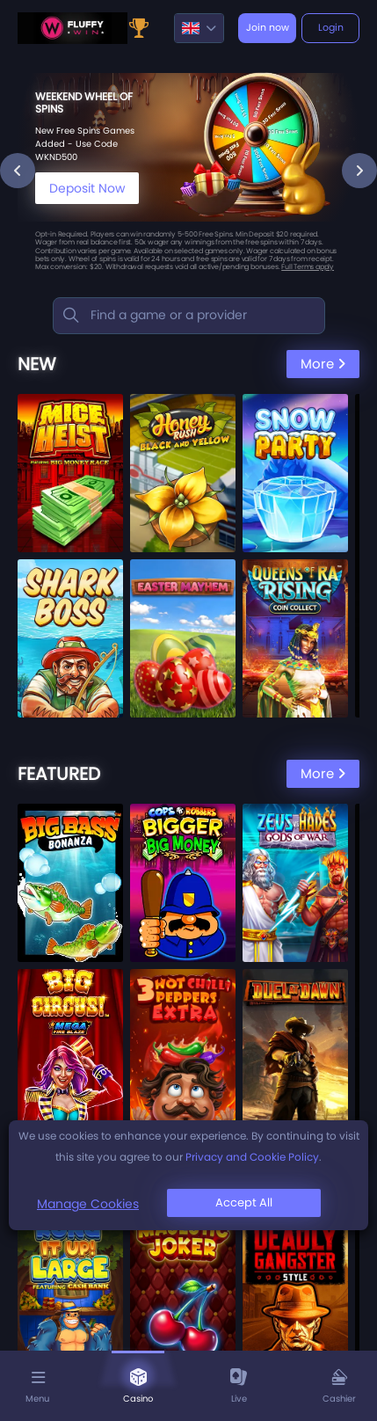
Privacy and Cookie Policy (252, 1156)
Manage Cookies (88, 1204)
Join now (267, 27)
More (323, 363)
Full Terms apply (307, 267)
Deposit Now (87, 188)
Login (331, 27)
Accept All (243, 1202)
